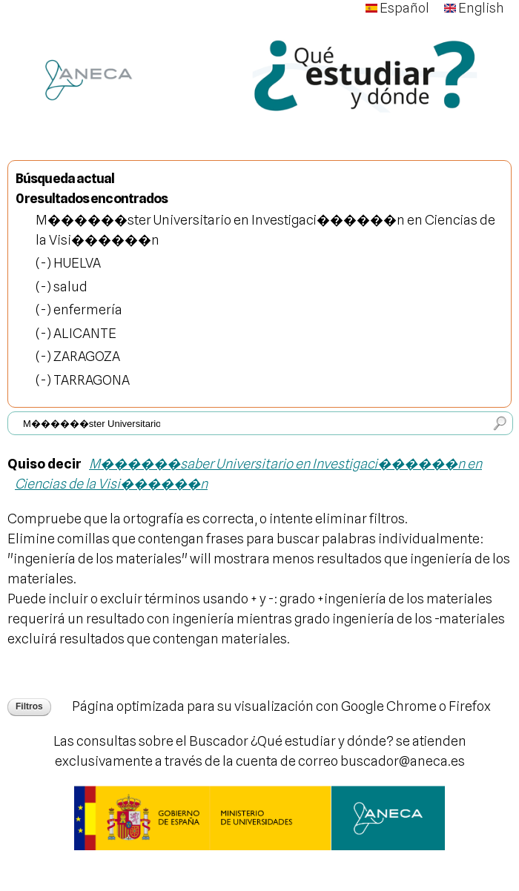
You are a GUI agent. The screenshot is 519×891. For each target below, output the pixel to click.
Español (397, 8)
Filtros (29, 706)
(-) (44, 263)
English (474, 8)
